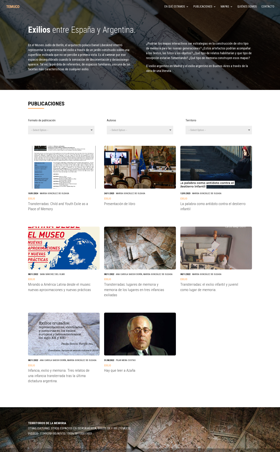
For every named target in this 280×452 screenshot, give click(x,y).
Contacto (267, 6)
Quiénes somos (247, 6)
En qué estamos (174, 6)
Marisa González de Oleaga (54, 193)
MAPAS (225, 6)
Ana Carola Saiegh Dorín (129, 274)
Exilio (31, 198)
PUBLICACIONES (202, 6)
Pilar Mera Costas (126, 360)
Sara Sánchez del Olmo (52, 274)
